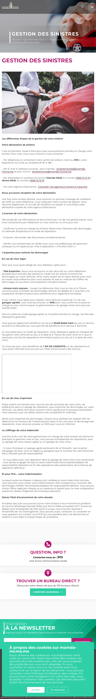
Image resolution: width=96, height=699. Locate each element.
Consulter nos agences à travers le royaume (62, 186)
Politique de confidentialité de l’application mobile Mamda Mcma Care (49, 697)
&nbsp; (37, 373)
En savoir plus (58, 690)
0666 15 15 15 (83, 178)
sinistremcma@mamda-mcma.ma (51, 171)
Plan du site (79, 697)
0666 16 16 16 (37, 180)
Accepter (35, 690)
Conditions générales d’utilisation (13, 697)
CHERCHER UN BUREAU (46, 592)
